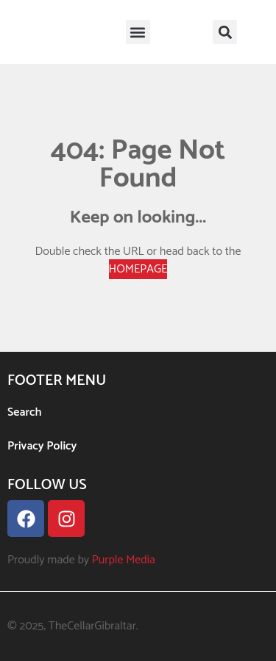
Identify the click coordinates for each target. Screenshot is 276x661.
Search (24, 412)
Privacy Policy (42, 446)
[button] (138, 32)
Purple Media (123, 560)
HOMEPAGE (138, 269)
